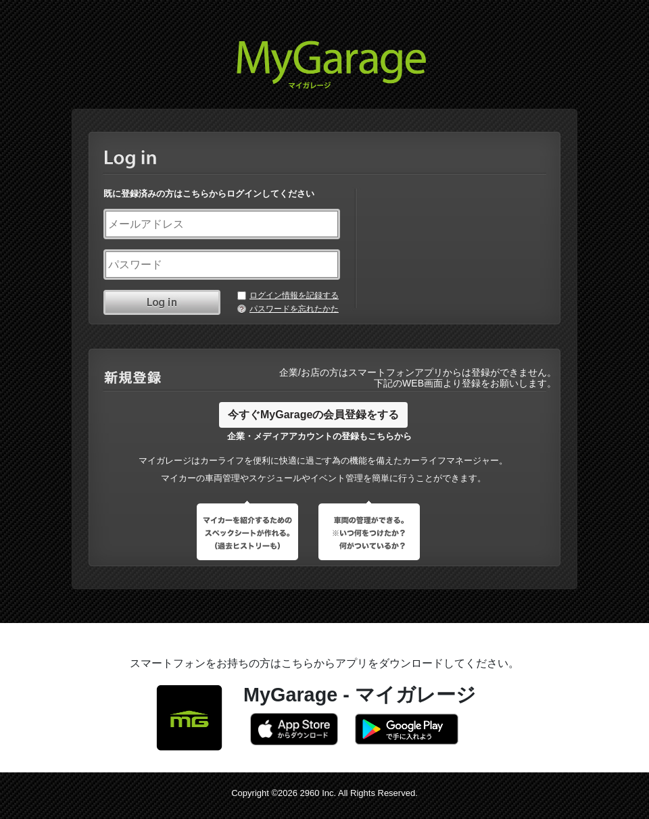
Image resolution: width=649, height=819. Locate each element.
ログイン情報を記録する (294, 295)
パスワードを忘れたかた (294, 309)
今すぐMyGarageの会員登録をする (313, 414)
